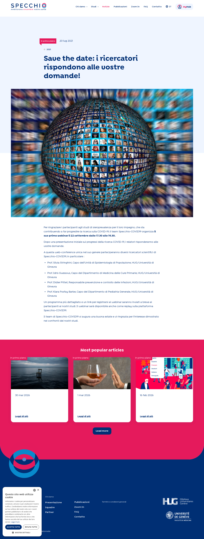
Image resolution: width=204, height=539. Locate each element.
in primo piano (48, 41)
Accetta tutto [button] (13, 527)
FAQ (146, 7)
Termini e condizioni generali (114, 502)
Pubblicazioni (120, 7)
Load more (102, 431)
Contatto (157, 7)
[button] (22, 532)
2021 (49, 49)
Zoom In (135, 7)
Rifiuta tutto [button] (31, 527)
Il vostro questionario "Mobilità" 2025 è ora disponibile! (32, 405)
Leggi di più (21, 416)
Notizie (106, 7)
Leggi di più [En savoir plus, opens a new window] (15, 522)
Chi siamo (80, 7)
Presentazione (53, 502)
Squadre (50, 507)
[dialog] (22, 511)
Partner (49, 512)
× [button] (38, 490)
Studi (93, 7)
